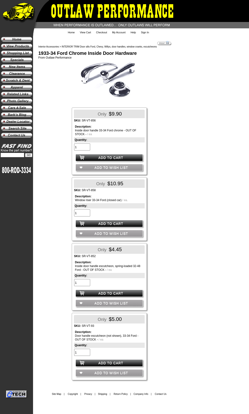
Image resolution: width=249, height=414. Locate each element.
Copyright (73, 394)
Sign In (145, 32)
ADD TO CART (110, 158)
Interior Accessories (48, 46)
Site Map (56, 394)
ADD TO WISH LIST (110, 167)
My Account (119, 32)
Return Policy (121, 394)
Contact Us (160, 394)
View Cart (85, 32)
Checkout (101, 32)
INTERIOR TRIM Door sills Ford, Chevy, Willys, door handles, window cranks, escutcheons (109, 46)
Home (71, 32)
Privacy (88, 394)
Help (133, 32)
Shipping (102, 394)
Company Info (141, 394)
